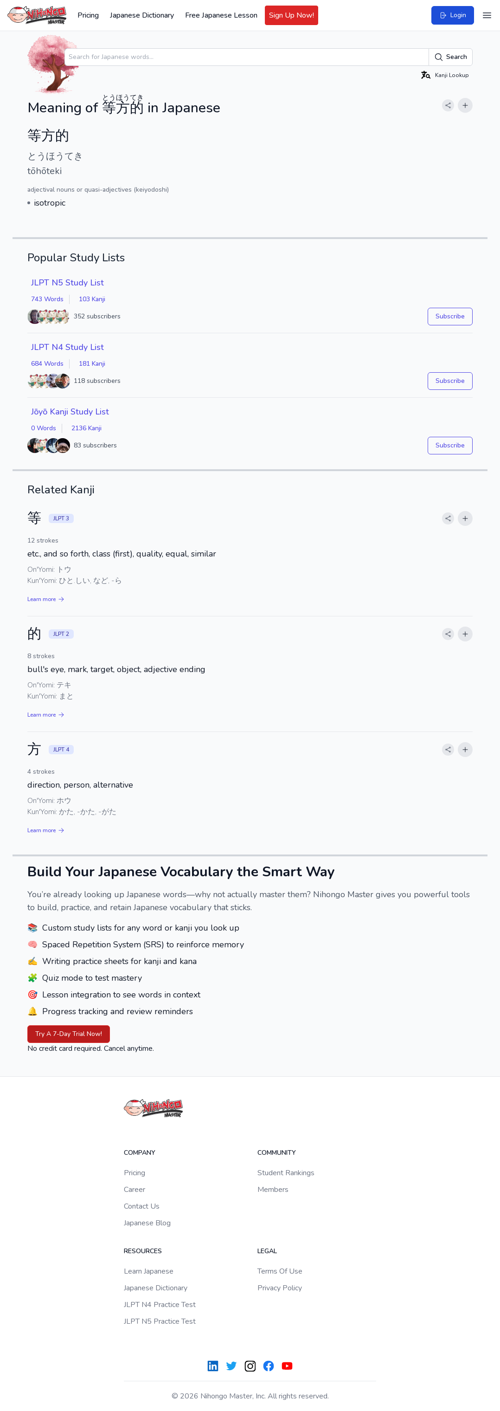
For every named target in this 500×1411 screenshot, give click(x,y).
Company (139, 1152)
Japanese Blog (147, 1223)
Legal (267, 1251)
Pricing (88, 15)
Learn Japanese (148, 1271)
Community (276, 1152)
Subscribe (450, 316)
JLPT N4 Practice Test (160, 1305)
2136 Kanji (86, 428)
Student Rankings (285, 1173)
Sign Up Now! (291, 15)
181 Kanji (92, 363)
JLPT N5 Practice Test (160, 1321)
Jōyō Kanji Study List (70, 411)
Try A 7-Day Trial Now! (68, 1033)
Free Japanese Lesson (221, 15)
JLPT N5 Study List (67, 282)
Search (450, 57)
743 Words (47, 299)
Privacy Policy (279, 1288)
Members (272, 1189)
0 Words (43, 428)
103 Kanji (92, 299)
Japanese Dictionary (142, 15)
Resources (143, 1251)
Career (134, 1189)
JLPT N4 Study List (67, 347)
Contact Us (142, 1206)
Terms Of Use (279, 1271)
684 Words (47, 363)
